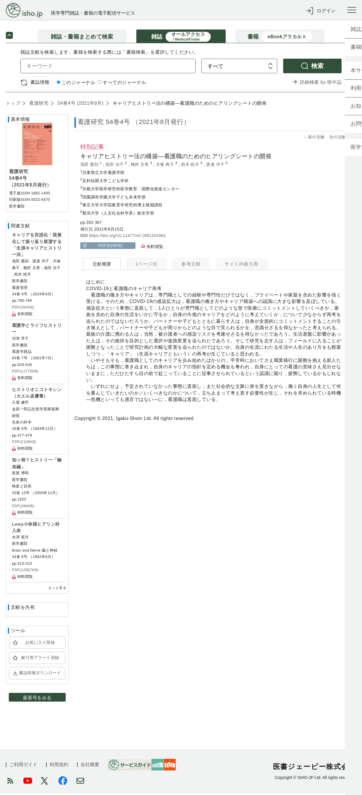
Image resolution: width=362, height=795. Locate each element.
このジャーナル (76, 83)
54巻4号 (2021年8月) (79, 104)
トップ (13, 104)
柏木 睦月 (191, 165)
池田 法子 (115, 165)
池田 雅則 (90, 165)
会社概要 (90, 765)
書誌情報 (40, 83)
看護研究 (38, 104)
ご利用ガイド (23, 765)
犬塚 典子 (165, 165)
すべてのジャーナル (122, 83)
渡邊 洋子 (216, 165)
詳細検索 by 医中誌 (321, 83)
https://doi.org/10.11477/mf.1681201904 (127, 237)
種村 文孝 (140, 165)
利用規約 (59, 765)
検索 (317, 66)
